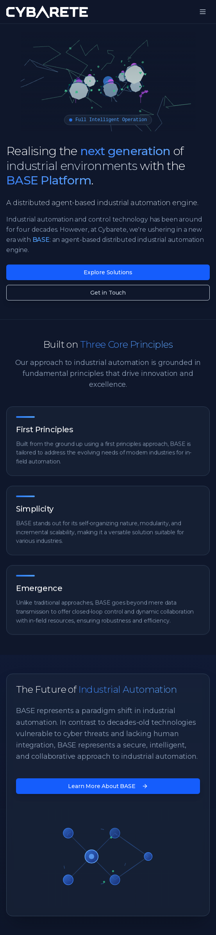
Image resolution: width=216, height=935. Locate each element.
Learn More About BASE (108, 786)
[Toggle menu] (203, 12)
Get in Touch (108, 292)
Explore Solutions (108, 272)
